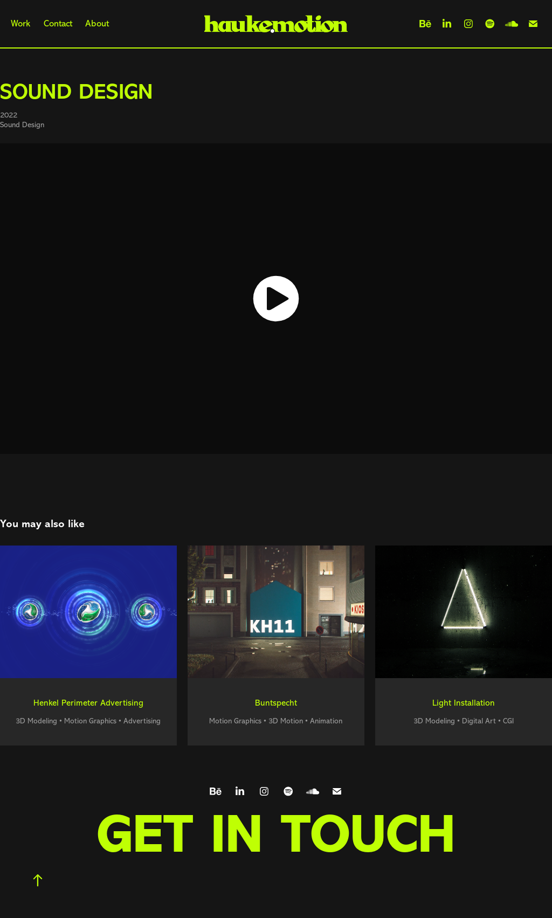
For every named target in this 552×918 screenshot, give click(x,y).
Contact (58, 23)
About (97, 23)
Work (20, 23)
